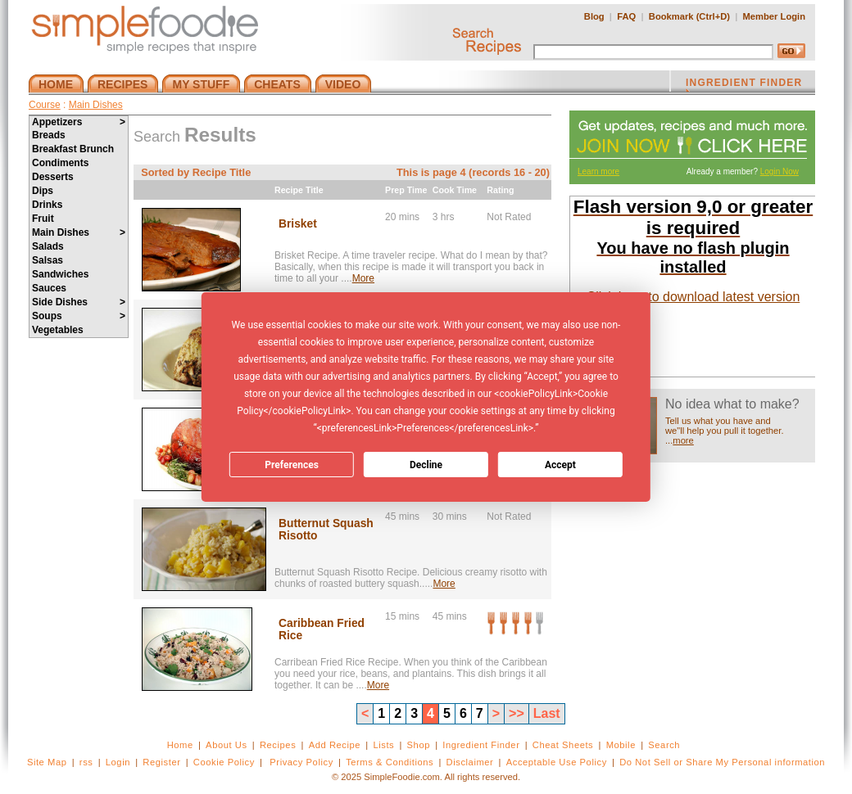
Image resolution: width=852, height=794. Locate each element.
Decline (426, 465)
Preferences (292, 465)
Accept (560, 465)
